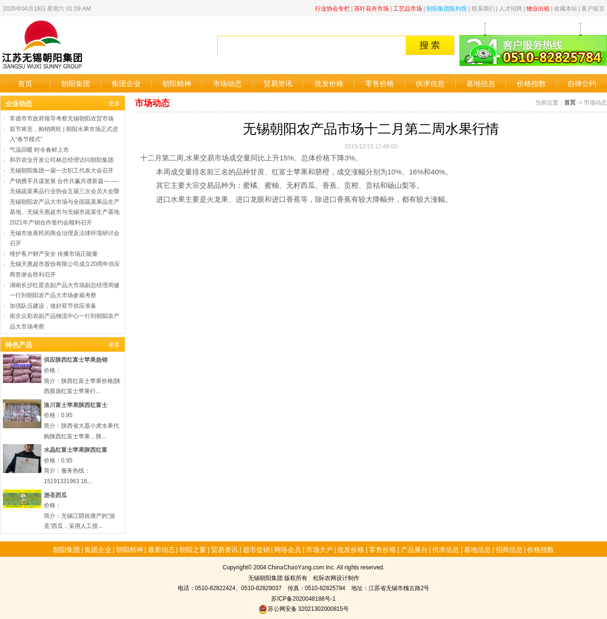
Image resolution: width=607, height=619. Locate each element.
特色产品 (18, 344)
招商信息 (509, 549)
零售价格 (379, 83)
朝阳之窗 (192, 549)
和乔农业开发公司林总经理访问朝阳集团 (62, 159)
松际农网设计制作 (336, 577)
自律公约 (581, 83)
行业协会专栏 (332, 8)
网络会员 (287, 549)
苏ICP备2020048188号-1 (303, 598)
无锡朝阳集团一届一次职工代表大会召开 (62, 170)
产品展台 (414, 549)
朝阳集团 (75, 83)
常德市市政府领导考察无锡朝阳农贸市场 (62, 118)
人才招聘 (510, 8)
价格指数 (531, 83)
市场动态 (227, 83)
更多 (114, 103)
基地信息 (480, 83)
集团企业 (126, 83)
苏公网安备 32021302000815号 (303, 608)
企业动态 (18, 103)
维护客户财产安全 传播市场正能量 (54, 253)
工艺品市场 (407, 8)
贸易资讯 (278, 83)
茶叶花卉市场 (371, 8)
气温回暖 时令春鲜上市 (39, 149)
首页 (25, 83)
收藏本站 (565, 8)
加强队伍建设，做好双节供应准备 (53, 305)
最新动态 (161, 549)
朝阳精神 (176, 83)
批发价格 (329, 83)
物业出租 (538, 8)
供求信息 (430, 83)
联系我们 (483, 8)
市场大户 (319, 549)
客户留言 (593, 8)
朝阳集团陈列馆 (446, 8)
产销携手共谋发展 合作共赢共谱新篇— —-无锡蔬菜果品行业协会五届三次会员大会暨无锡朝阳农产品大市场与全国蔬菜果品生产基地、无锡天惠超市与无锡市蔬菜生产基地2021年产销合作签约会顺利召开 (64, 201)
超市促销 (256, 549)
